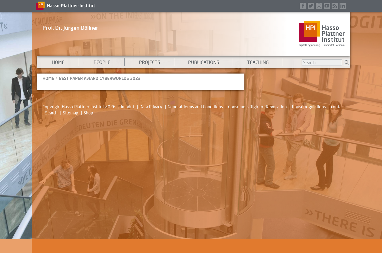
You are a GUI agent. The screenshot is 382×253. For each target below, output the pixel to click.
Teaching (258, 62)
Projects (149, 62)
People (102, 62)
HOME (48, 78)
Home (58, 62)
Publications (203, 62)
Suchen (347, 62)
